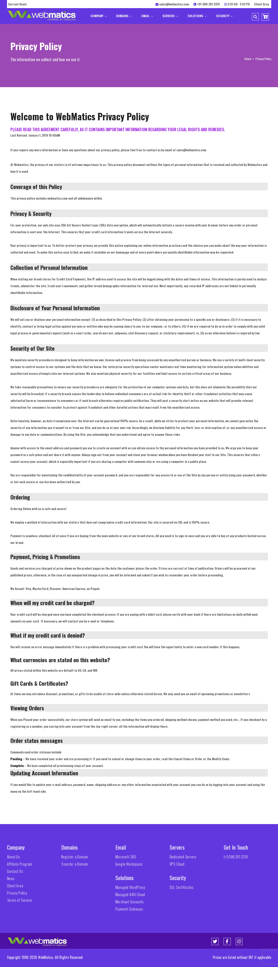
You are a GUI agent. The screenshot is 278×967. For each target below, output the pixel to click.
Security (224, 15)
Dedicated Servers (183, 857)
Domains (124, 15)
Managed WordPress (130, 887)
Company (98, 15)
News (11, 878)
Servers (170, 15)
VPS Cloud (177, 864)
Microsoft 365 (125, 857)
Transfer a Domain (74, 864)
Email (147, 15)
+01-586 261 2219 (208, 4)
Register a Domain (74, 857)
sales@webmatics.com (174, 4)
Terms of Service (19, 900)
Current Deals (17, 4)
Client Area (261, 4)
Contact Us (15, 871)
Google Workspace (129, 864)
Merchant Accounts (129, 901)
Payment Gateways (129, 909)
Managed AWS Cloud (130, 894)
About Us (13, 857)
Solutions (197, 15)
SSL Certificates (182, 887)
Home (247, 58)
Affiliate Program (20, 864)
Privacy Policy (17, 893)
